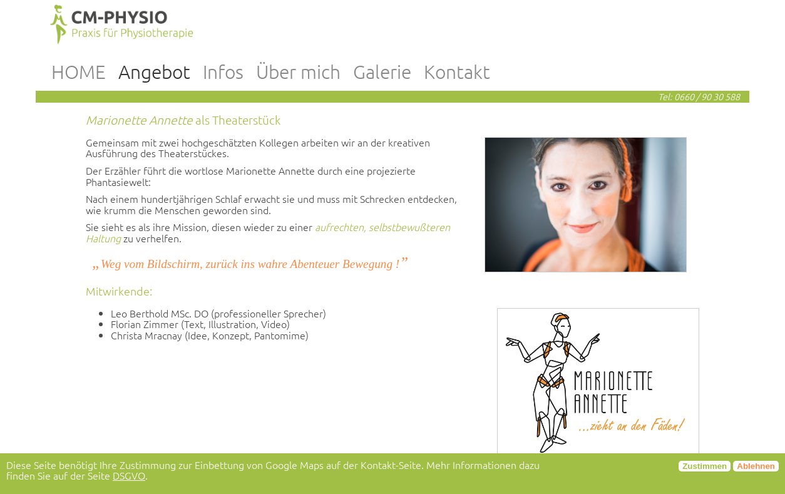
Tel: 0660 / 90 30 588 (699, 96)
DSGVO (129, 475)
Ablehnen (756, 466)
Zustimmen (704, 466)
